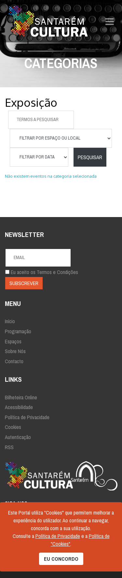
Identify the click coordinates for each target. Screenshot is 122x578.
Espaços (13, 341)
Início (10, 321)
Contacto (14, 361)
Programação (18, 331)
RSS (9, 447)
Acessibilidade (19, 407)
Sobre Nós (15, 351)
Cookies (13, 427)
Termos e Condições (57, 272)
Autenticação (18, 437)
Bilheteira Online (21, 397)
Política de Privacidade (27, 417)
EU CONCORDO (61, 558)
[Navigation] (109, 21)
